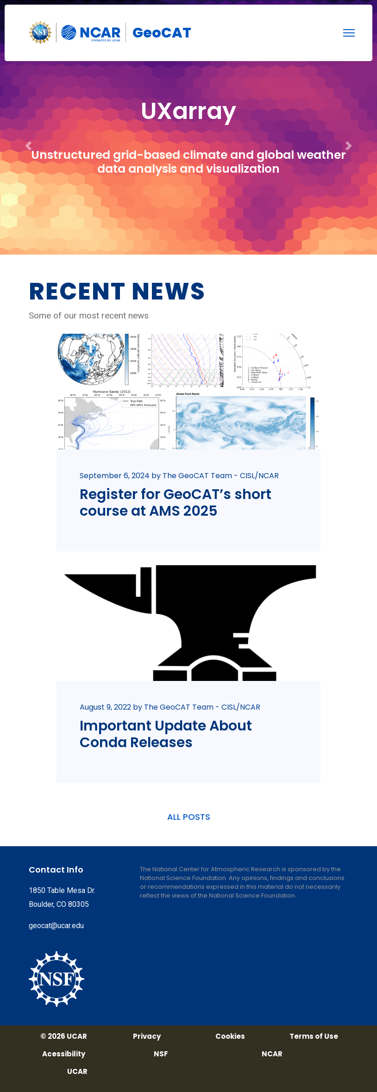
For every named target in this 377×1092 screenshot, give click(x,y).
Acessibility (63, 1054)
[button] (28, 127)
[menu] (349, 33)
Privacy (147, 1036)
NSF (161, 1054)
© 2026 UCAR (63, 1036)
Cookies (230, 1036)
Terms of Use (313, 1036)
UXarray (188, 111)
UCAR (77, 1071)
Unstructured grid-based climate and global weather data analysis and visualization (188, 162)
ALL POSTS (188, 817)
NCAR (272, 1054)
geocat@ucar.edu (56, 925)
